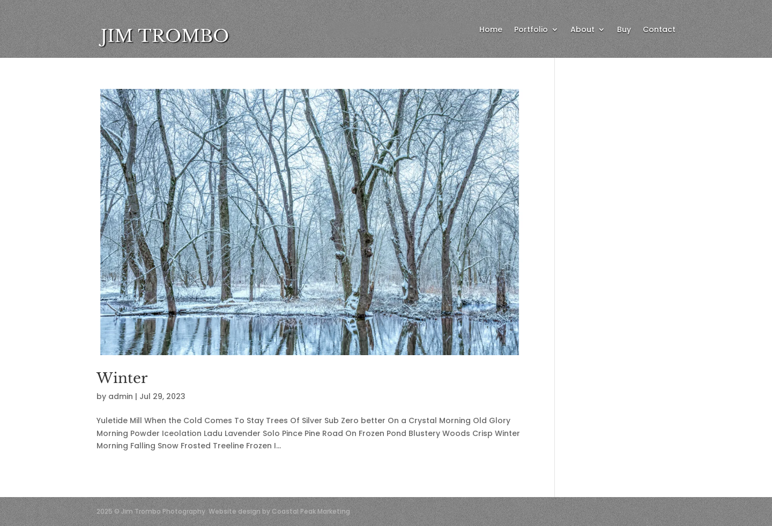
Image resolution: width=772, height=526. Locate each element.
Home (490, 30)
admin (120, 396)
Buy (624, 30)
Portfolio (531, 30)
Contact (659, 30)
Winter (121, 378)
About (582, 30)
